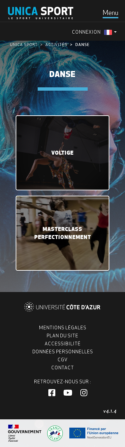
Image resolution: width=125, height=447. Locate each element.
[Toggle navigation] (110, 12)
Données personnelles (62, 352)
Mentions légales (62, 328)
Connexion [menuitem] (86, 32)
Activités (56, 44)
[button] (51, 393)
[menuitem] (110, 32)
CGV (63, 360)
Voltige (62, 152)
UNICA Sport (24, 44)
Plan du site (62, 336)
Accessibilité (63, 344)
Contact (62, 368)
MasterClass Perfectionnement (62, 233)
